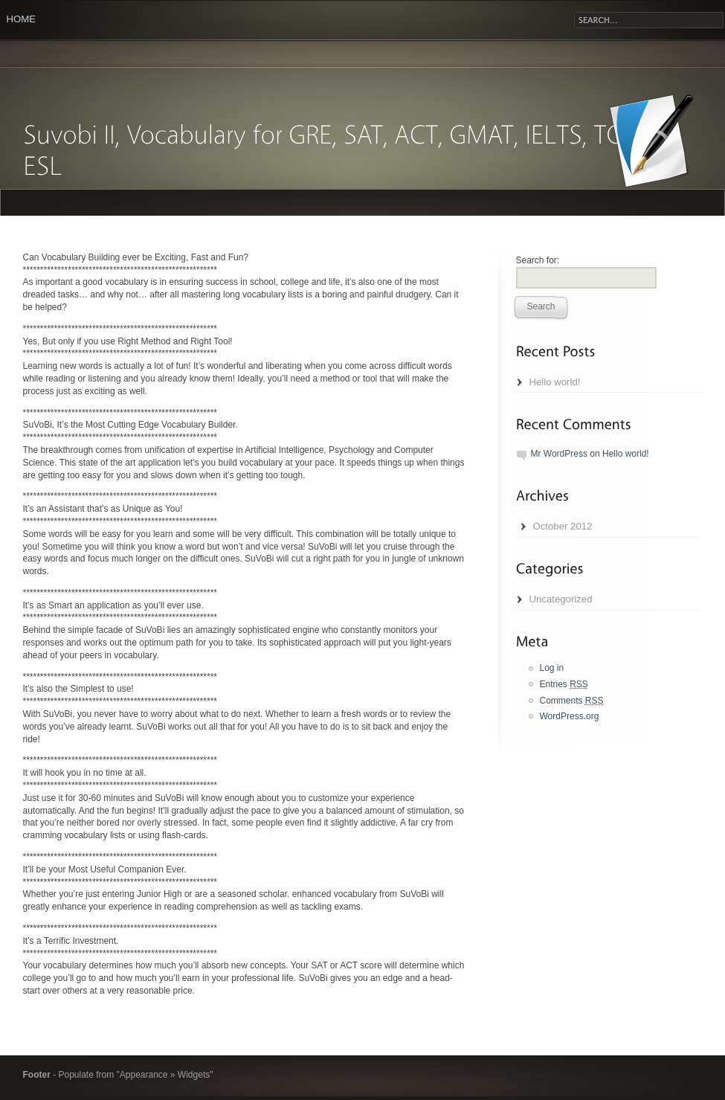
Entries (564, 684)
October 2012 (563, 526)
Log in (552, 668)
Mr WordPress (559, 453)
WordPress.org (569, 716)
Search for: (538, 260)
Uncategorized (561, 599)
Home (21, 19)
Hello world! (555, 381)
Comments (572, 700)
